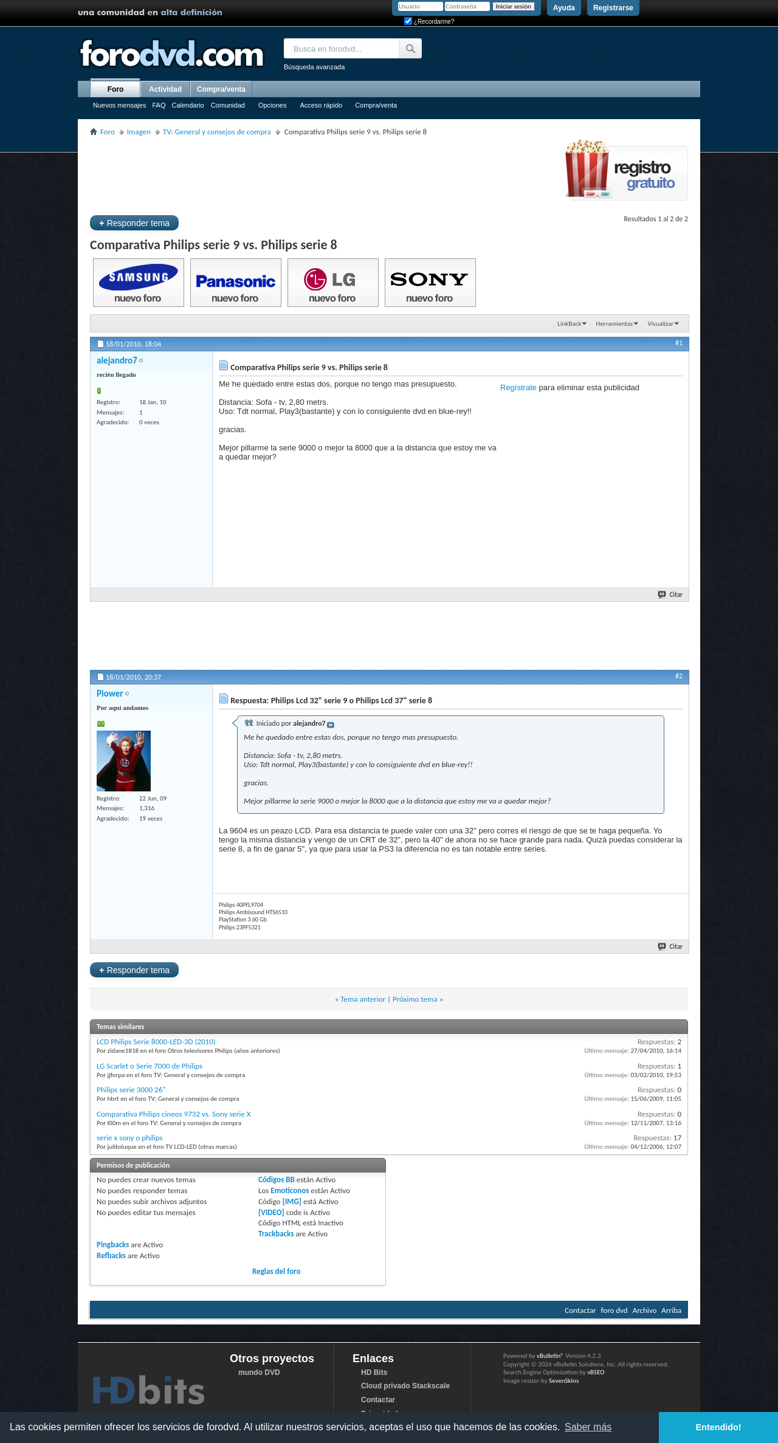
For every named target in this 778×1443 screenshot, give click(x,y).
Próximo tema (415, 999)
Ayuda (564, 8)
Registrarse (613, 8)
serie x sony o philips (130, 1137)
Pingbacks (113, 1244)
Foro (116, 89)
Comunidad (228, 105)
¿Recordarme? (429, 21)
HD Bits (374, 1372)
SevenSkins (564, 1381)
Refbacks (111, 1255)
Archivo (645, 1310)
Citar (671, 595)
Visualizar (660, 324)
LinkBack (569, 324)
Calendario (187, 105)
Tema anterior (362, 999)
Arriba (671, 1310)
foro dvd (614, 1310)
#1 (679, 343)
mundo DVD (259, 1372)
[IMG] (291, 1201)
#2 (679, 676)
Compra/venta (376, 105)
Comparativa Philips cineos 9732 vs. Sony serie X (174, 1113)
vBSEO (596, 1372)
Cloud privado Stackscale (405, 1386)
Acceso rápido (321, 105)
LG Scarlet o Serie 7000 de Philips (149, 1065)
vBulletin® (550, 1356)
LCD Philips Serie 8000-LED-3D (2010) (156, 1041)
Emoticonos (289, 1190)
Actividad (165, 89)
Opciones (272, 105)
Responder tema (134, 223)
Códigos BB (276, 1179)
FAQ (158, 105)
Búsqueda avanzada (314, 67)
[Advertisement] (311, 173)
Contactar (580, 1310)
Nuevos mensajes (119, 105)
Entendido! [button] (719, 1427)
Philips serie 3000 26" (131, 1089)
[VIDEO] (271, 1212)
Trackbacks (276, 1233)
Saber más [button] (588, 1427)
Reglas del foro (276, 1271)
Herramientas (614, 324)
